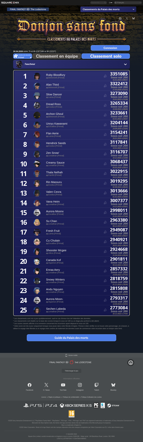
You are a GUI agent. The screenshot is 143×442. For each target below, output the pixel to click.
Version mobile (73, 355)
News (48, 390)
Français (120, 2)
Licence (43, 397)
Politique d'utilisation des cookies (91, 397)
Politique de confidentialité (71, 397)
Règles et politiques (54, 397)
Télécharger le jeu (71, 371)
